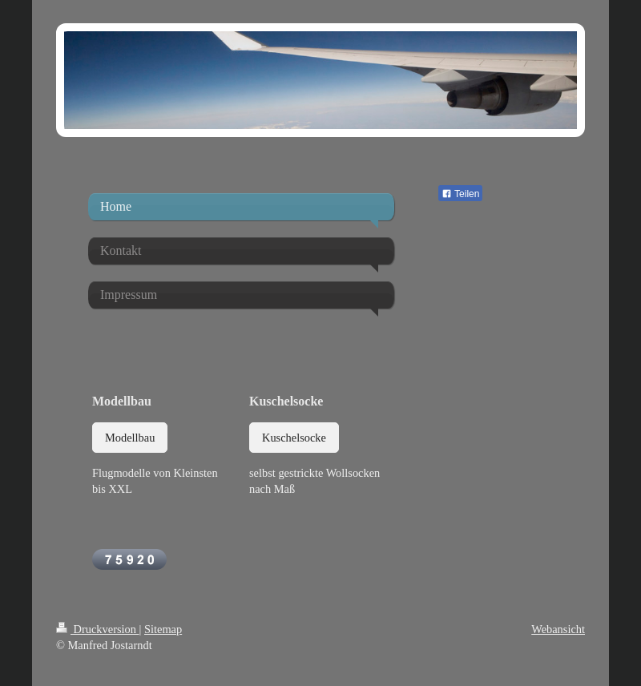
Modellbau (130, 437)
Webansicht (558, 629)
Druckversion (97, 629)
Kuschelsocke (294, 437)
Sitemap (163, 629)
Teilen (460, 194)
